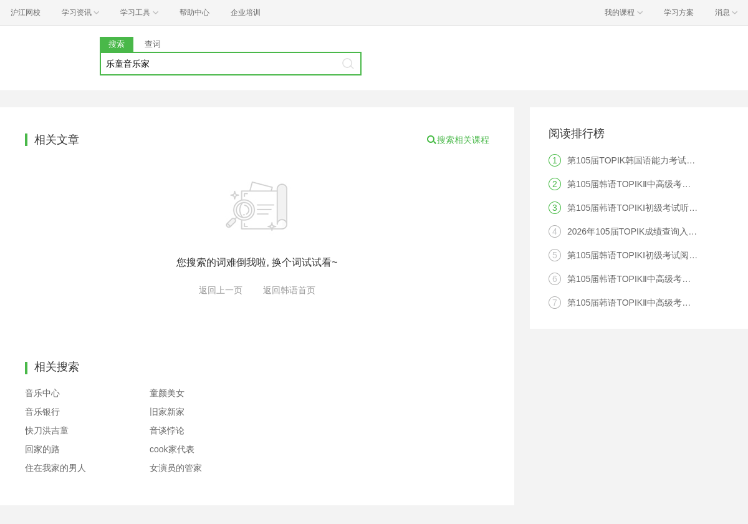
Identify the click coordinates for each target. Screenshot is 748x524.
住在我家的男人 (55, 468)
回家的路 (42, 449)
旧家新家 (167, 412)
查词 (153, 44)
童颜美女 (167, 393)
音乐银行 (42, 412)
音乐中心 (42, 393)
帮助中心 (194, 12)
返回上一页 (220, 290)
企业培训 (246, 12)
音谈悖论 (167, 430)
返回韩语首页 (289, 290)
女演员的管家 (176, 468)
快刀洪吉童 (47, 430)
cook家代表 (172, 449)
